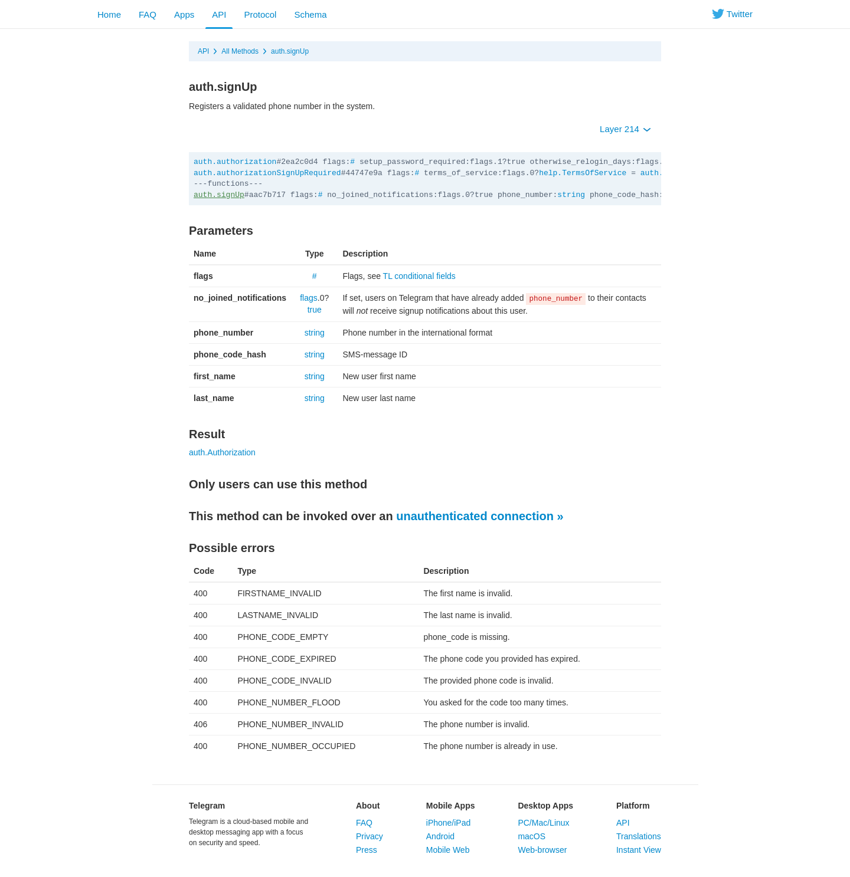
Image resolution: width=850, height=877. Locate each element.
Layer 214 (625, 129)
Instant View (638, 850)
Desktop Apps (545, 805)
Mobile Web (448, 850)
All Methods (240, 51)
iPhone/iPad (448, 822)
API (219, 14)
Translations (638, 836)
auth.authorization (235, 161)
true (315, 309)
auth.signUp (290, 51)
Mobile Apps (450, 805)
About (368, 805)
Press (366, 850)
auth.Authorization (222, 452)
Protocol (260, 14)
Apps (184, 14)
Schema (310, 14)
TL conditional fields (419, 276)
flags (309, 298)
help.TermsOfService (582, 173)
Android (440, 836)
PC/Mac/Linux (543, 822)
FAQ (147, 14)
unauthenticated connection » (479, 516)
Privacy (369, 836)
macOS (531, 836)
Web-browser (542, 850)
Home (109, 14)
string (571, 194)
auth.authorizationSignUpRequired (267, 173)
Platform (633, 805)
